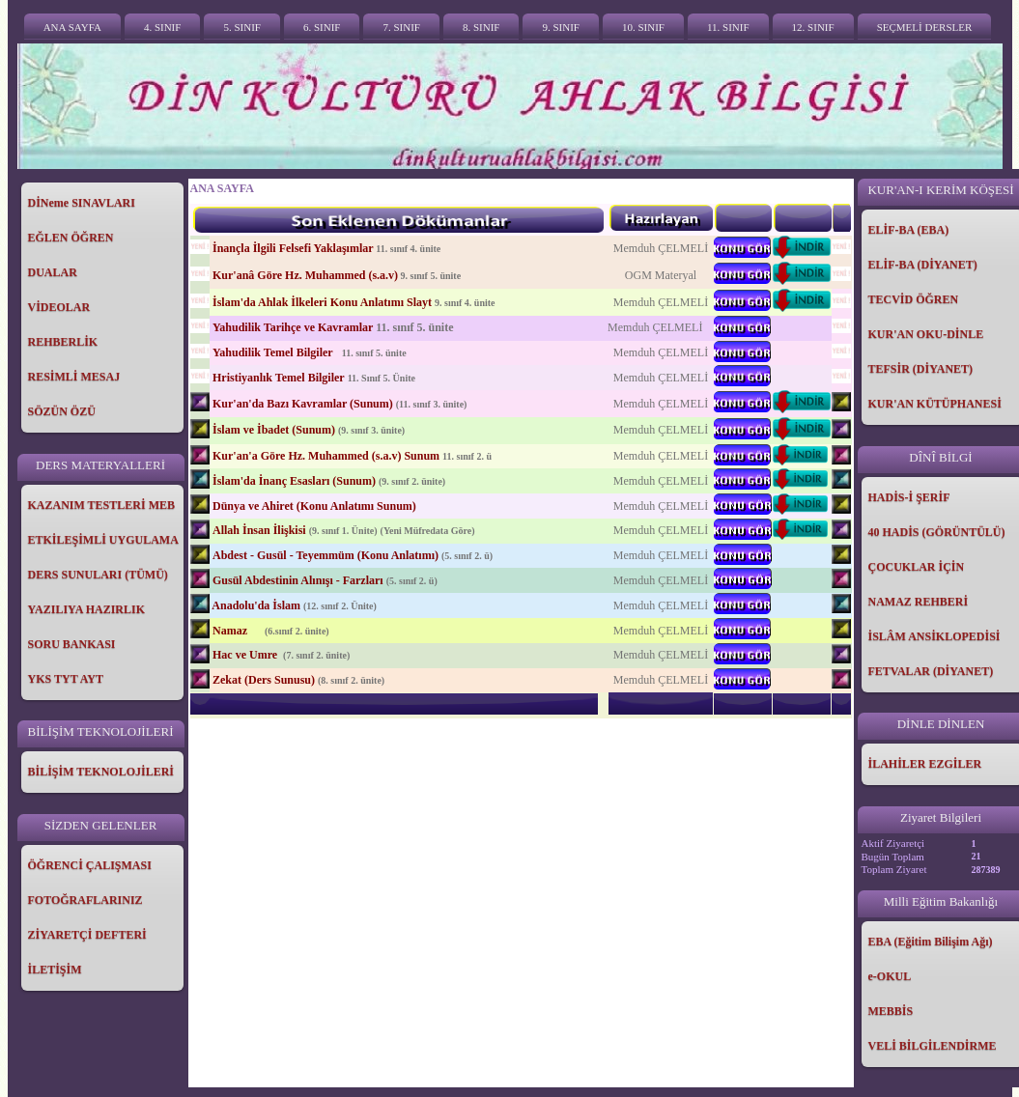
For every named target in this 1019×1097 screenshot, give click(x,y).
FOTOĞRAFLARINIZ (85, 900)
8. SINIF (481, 27)
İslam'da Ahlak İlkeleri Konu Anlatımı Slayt (322, 302)
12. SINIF (813, 27)
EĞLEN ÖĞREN (71, 237)
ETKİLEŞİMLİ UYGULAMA (103, 540)
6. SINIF (322, 27)
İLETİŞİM (55, 969)
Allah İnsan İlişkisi (259, 530)
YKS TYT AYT (66, 679)
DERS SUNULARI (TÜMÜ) (98, 574)
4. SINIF (163, 27)
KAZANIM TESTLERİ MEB (101, 505)
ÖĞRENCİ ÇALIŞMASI (90, 865)
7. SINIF (401, 27)
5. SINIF (242, 27)
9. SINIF (561, 27)
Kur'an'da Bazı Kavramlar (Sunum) (302, 403)
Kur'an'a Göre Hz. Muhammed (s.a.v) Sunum (325, 456)
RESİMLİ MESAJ (74, 376)
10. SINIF (643, 27)
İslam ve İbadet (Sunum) (273, 429)
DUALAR (52, 272)
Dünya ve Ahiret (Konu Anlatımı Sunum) (314, 506)
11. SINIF (728, 27)
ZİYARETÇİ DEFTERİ (87, 935)
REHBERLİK (63, 342)
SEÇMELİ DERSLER (925, 27)
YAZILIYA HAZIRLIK (87, 609)
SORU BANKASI (72, 644)
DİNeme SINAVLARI (81, 203)
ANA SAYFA (72, 27)
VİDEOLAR (59, 307)
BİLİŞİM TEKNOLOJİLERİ (101, 771)
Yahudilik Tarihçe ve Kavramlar (292, 327)
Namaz (231, 630)
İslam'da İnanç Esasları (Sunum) (294, 481)
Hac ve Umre (246, 654)
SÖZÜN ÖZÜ (62, 411)
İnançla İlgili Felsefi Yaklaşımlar (292, 248)
